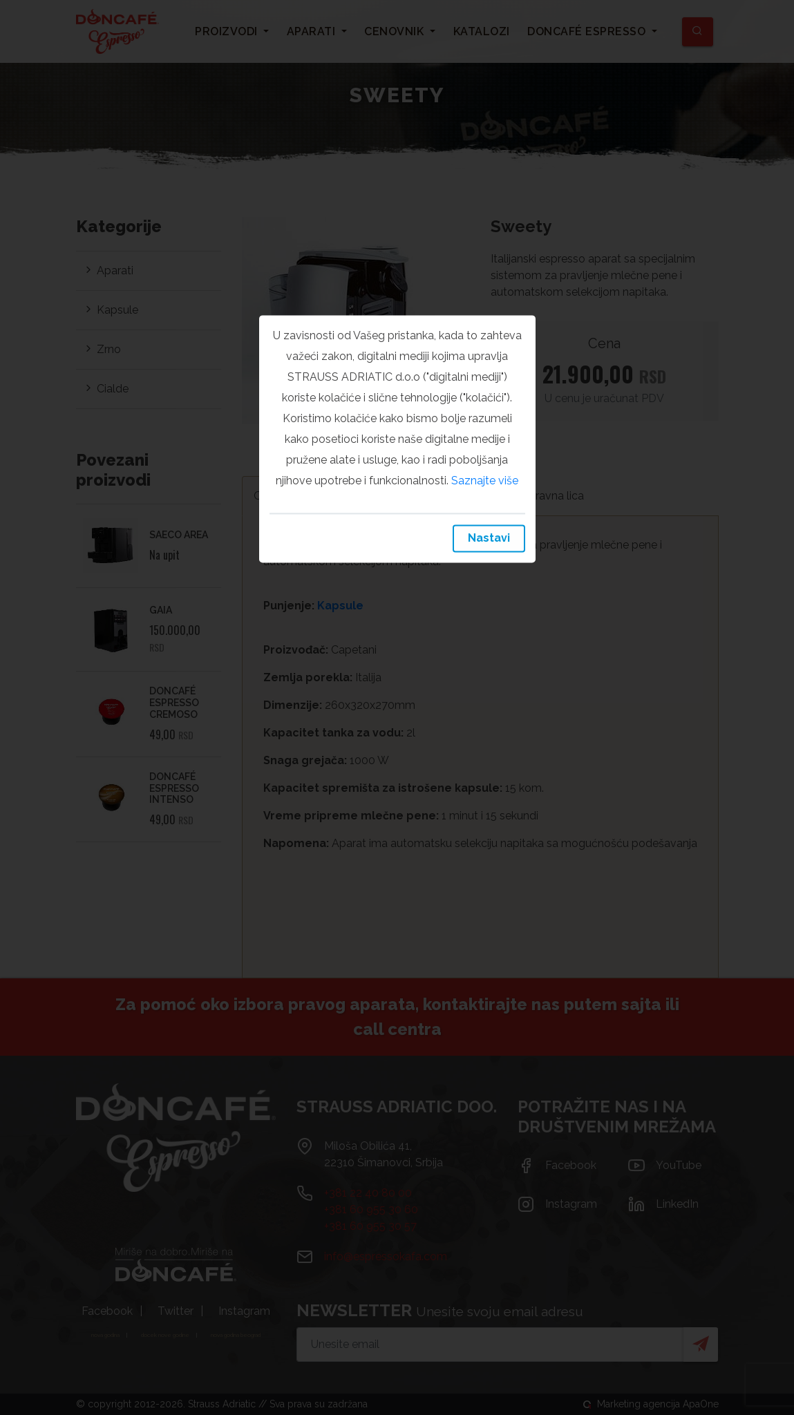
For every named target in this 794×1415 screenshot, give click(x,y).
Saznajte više (484, 480)
